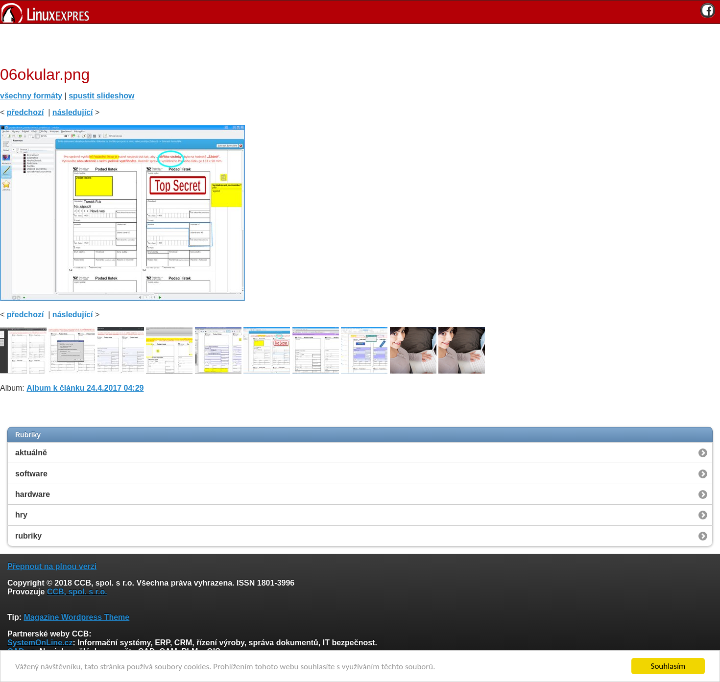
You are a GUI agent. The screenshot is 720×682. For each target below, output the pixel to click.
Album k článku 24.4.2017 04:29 (85, 388)
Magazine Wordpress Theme (76, 617)
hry (21, 515)
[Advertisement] (356, 43)
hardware (32, 494)
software (31, 474)
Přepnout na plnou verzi (51, 566)
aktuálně (31, 452)
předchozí (25, 112)
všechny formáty (31, 96)
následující (72, 112)
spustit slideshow (101, 96)
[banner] (360, 12)
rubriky (28, 536)
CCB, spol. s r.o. (77, 592)
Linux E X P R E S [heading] (360, 12)
